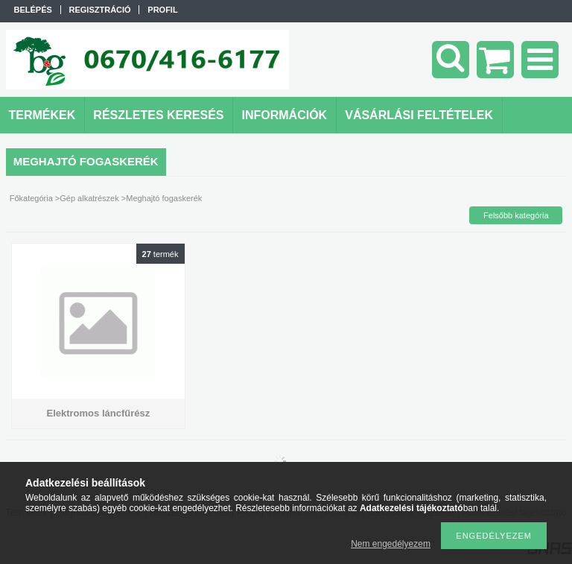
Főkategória (31, 198)
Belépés (33, 9)
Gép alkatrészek (89, 198)
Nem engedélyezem (390, 544)
